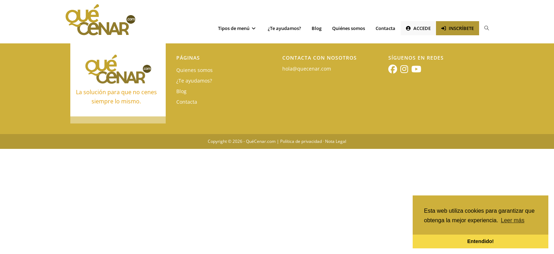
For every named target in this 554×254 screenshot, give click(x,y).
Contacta (186, 101)
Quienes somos (194, 70)
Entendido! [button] (480, 241)
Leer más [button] (513, 220)
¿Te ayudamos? (194, 80)
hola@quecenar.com (306, 68)
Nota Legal (335, 141)
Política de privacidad (301, 141)
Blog (181, 91)
